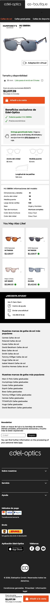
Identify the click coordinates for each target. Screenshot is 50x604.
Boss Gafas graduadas (12, 392)
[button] (12, 4)
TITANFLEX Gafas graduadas (15, 401)
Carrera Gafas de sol (11, 338)
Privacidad (29, 588)
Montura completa (35, 210)
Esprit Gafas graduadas (12, 388)
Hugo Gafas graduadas (12, 404)
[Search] (8, 12)
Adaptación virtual (34, 63)
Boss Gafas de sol (10, 350)
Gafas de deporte (41, 19)
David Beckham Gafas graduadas (17, 408)
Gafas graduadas (22, 19)
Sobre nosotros (24, 471)
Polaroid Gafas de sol (11, 341)
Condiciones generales (14, 588)
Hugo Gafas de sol (10, 360)
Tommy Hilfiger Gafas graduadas (16, 395)
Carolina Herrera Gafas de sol (15, 366)
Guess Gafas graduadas (12, 385)
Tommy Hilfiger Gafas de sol (14, 357)
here (20, 443)
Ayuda (24, 495)
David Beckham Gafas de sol (15, 347)
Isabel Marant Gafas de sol (13, 363)
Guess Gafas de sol (10, 344)
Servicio (24, 483)
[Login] (25, 12)
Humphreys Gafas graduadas (15, 382)
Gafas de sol (6, 19)
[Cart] (41, 12)
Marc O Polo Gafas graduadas (15, 379)
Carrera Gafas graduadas (13, 398)
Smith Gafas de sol (10, 354)
